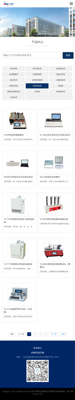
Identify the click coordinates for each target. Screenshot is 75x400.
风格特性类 (60, 92)
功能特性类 (60, 80)
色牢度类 (13, 69)
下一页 (54, 334)
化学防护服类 (37, 80)
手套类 (37, 92)
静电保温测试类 (13, 92)
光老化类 (13, 97)
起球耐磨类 (13, 74)
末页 (63, 334)
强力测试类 (37, 69)
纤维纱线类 (37, 86)
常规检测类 (37, 74)
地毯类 (60, 86)
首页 (12, 334)
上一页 (21, 334)
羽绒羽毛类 (13, 86)
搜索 (68, 55)
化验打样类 (60, 74)
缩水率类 (13, 80)
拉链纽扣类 (60, 69)
